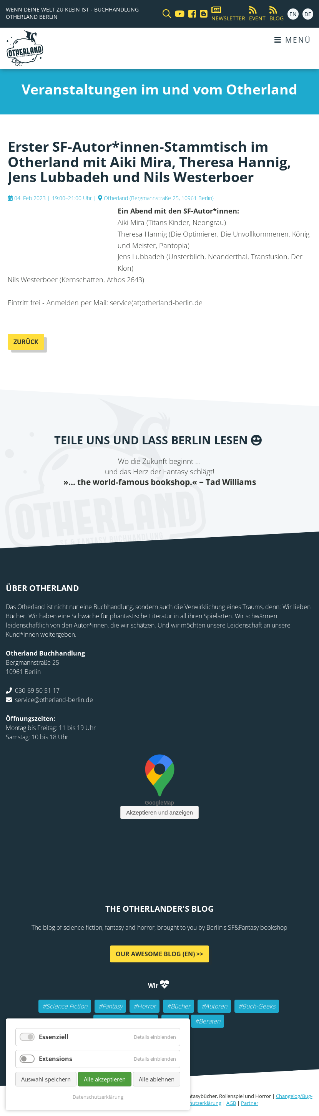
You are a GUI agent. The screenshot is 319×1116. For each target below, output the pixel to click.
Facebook (121, 503)
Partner (249, 1102)
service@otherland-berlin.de (54, 699)
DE (307, 14)
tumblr (198, 503)
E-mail (152, 503)
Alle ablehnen (156, 1079)
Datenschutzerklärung (196, 1102)
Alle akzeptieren (105, 1079)
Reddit (167, 503)
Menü (292, 40)
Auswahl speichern (46, 1079)
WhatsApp (182, 503)
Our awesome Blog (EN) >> (159, 953)
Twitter (136, 503)
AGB (231, 1102)
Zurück (25, 342)
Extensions (55, 1059)
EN (293, 14)
